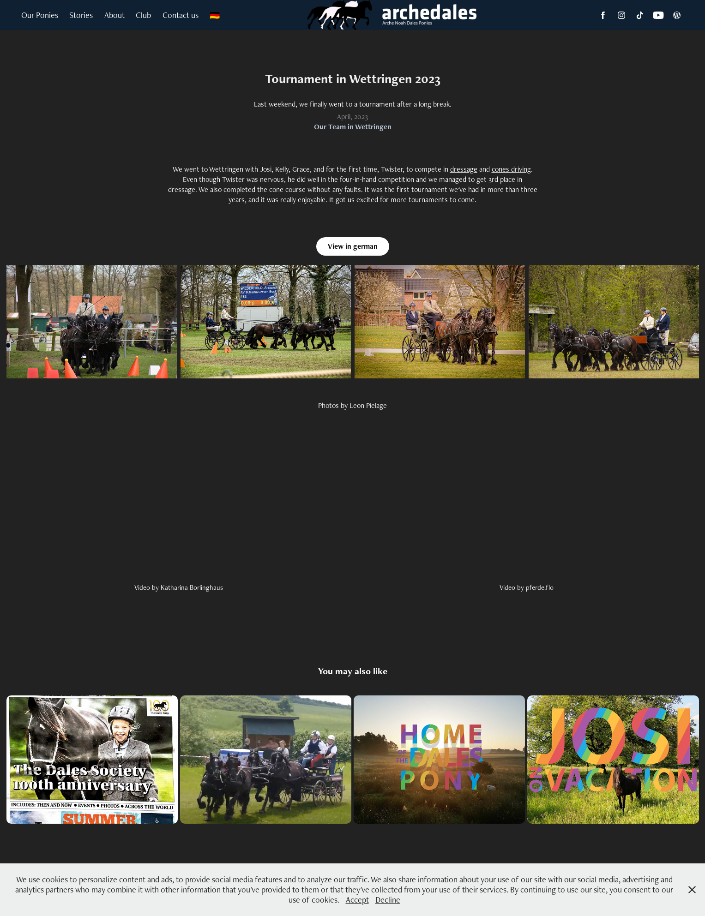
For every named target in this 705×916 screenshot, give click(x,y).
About (114, 15)
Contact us (181, 15)
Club (143, 15)
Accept (357, 899)
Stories (81, 15)
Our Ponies (39, 15)
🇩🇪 (215, 15)
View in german (353, 246)
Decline (387, 899)
